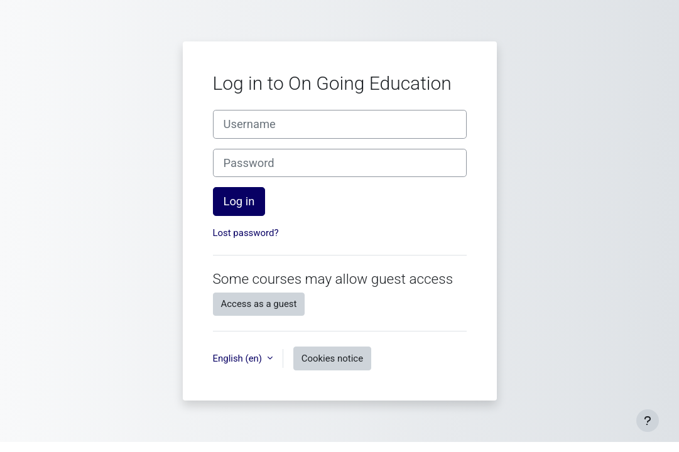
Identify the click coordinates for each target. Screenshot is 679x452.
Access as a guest (259, 303)
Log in (239, 201)
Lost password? (246, 233)
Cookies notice (332, 358)
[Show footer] (647, 420)
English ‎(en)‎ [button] (238, 358)
